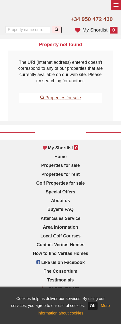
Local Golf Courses (60, 235)
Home (60, 156)
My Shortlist (96, 30)
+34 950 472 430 (92, 19)
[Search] (56, 29)
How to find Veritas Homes (60, 253)
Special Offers (60, 191)
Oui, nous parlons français (35, 19)
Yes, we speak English (14, 19)
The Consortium (60, 271)
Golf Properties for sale (60, 183)
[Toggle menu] (116, 5)
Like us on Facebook (60, 262)
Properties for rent (60, 174)
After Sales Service (60, 218)
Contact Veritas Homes (61, 244)
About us (60, 200)
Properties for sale (60, 97)
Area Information (60, 227)
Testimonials (60, 279)
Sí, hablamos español (24, 19)
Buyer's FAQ (60, 209)
